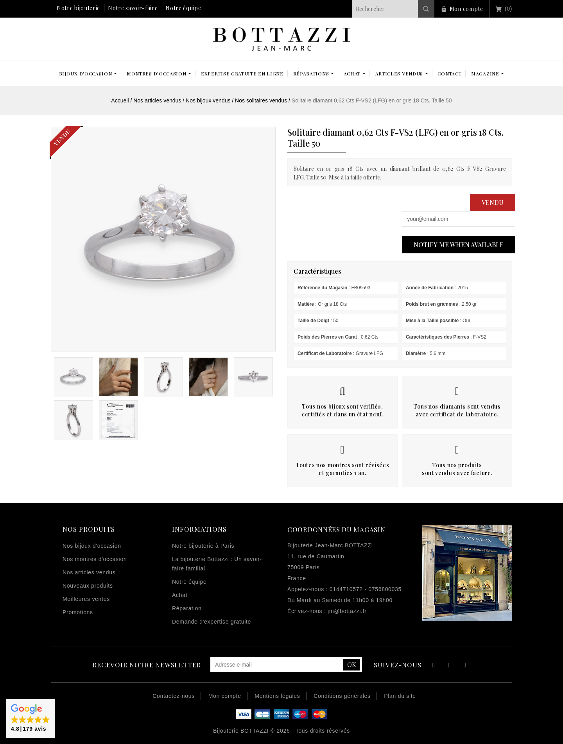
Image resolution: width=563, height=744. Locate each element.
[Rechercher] (393, 9)
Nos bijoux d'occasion (92, 546)
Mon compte (466, 9)
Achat (179, 595)
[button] (30, 718)
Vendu (493, 202)
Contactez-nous (173, 696)
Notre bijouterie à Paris (203, 546)
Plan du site (400, 696)
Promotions (78, 612)
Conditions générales (342, 696)
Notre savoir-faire (133, 8)
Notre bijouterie (78, 8)
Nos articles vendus (89, 572)
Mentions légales (277, 696)
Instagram (465, 666)
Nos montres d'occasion (95, 559)
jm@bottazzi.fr (347, 611)
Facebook (432, 666)
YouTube (448, 666)
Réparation (187, 608)
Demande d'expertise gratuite (211, 622)
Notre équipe (183, 8)
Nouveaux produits (88, 586)
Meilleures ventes (86, 599)
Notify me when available (459, 244)
